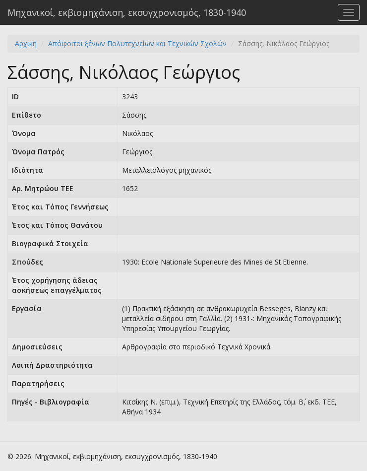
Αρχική (26, 43)
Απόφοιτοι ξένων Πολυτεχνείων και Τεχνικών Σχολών (137, 43)
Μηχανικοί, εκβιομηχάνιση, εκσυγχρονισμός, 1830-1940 (126, 12)
